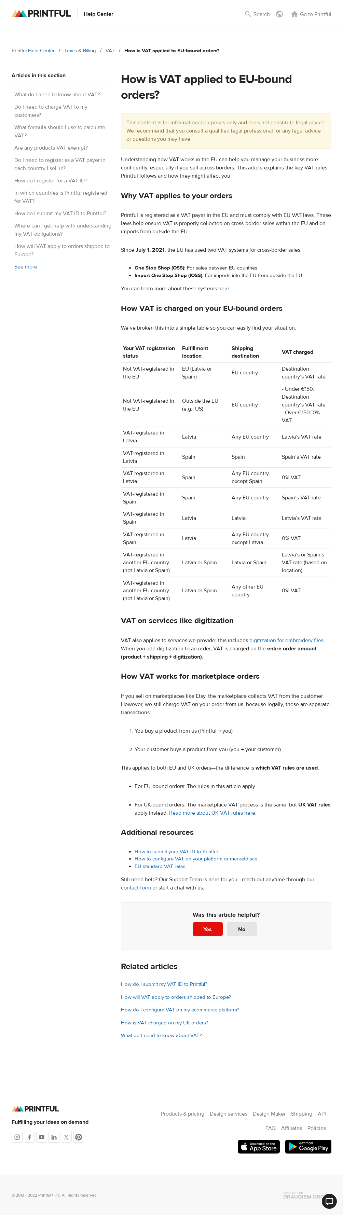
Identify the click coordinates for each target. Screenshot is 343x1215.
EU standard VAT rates (160, 866)
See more (25, 266)
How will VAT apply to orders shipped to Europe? (176, 997)
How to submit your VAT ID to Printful (176, 851)
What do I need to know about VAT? (57, 94)
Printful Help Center (33, 50)
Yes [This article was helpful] (207, 929)
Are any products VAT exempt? (51, 147)
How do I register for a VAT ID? (50, 180)
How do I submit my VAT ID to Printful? (60, 213)
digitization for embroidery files (286, 640)
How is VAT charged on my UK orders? (164, 1023)
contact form (136, 887)
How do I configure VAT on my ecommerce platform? (180, 1010)
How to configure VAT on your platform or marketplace (196, 859)
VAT (110, 50)
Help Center (98, 14)
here (223, 288)
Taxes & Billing (80, 50)
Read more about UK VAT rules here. (213, 813)
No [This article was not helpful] (241, 929)
